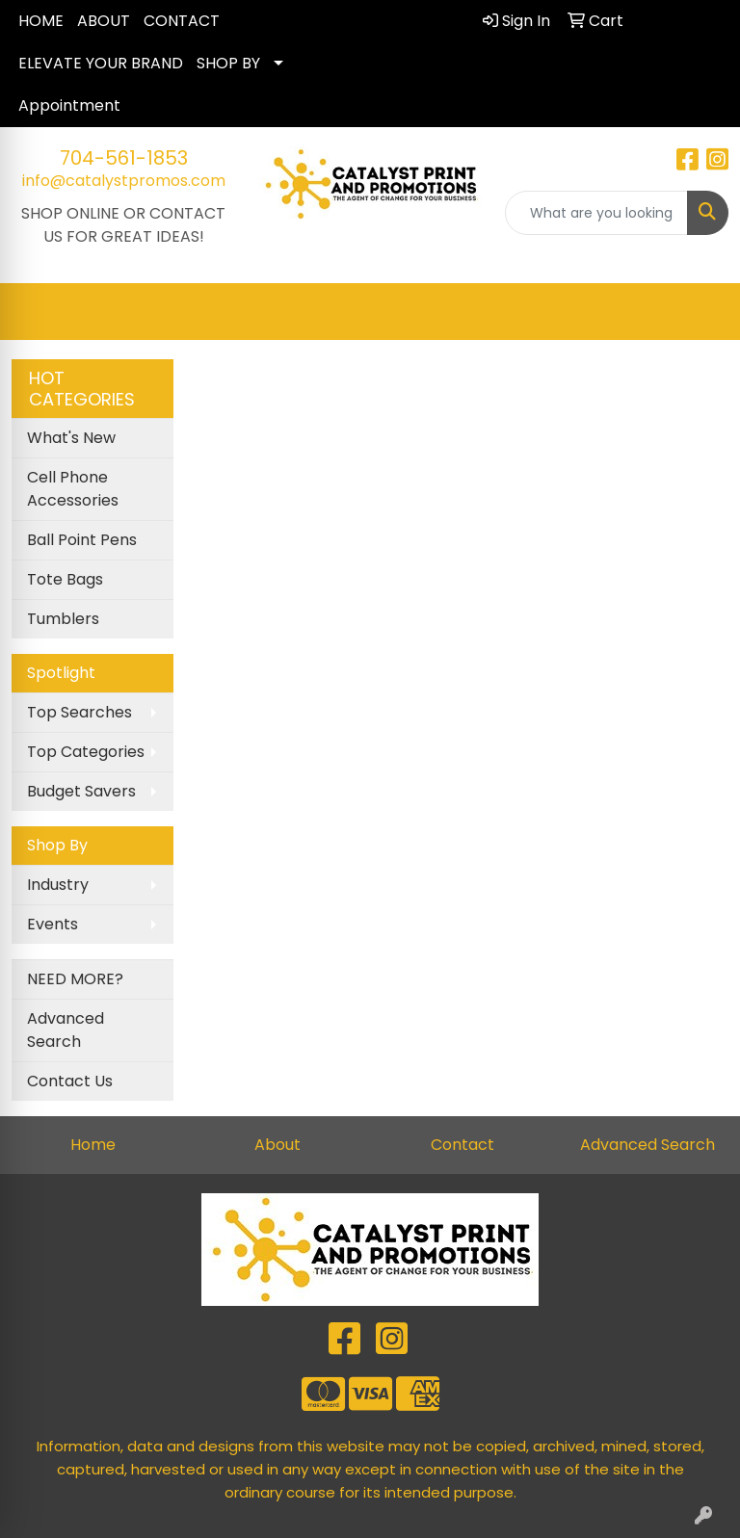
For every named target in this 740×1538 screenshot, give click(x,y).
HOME (41, 21)
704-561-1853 (124, 157)
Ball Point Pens (82, 540)
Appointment (69, 105)
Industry (58, 884)
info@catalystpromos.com (123, 180)
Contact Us (70, 1081)
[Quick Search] (596, 213)
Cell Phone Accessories (73, 488)
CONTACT (182, 21)
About (277, 1145)
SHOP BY (228, 63)
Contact (462, 1145)
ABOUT (103, 21)
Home (93, 1145)
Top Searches (79, 712)
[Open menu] (701, 312)
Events (52, 924)
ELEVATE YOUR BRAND (100, 63)
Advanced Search (65, 1030)
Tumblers (63, 619)
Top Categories (86, 752)
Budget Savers (81, 791)
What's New (71, 438)
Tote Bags (65, 579)
